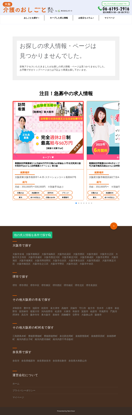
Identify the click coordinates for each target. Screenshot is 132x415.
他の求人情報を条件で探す (32, 235)
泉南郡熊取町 (82, 336)
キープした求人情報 (59, 17)
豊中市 (27, 308)
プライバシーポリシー (24, 390)
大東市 (67, 311)
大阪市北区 (72, 263)
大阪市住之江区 (41, 263)
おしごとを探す (31, 17)
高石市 (24, 314)
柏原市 (93, 311)
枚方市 (91, 308)
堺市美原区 (91, 285)
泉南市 (56, 314)
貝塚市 (73, 308)
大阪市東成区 (87, 257)
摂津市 (16, 314)
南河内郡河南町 (43, 339)
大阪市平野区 (57, 263)
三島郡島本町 (19, 336)
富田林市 (23, 311)
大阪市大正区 (107, 254)
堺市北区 (79, 285)
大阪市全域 (18, 254)
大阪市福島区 (48, 254)
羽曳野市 (103, 311)
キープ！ (48, 157)
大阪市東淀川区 (70, 257)
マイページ (109, 17)
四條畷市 (66, 314)
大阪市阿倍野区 (43, 260)
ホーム (16, 383)
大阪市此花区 (64, 254)
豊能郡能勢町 (51, 336)
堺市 (15, 285)
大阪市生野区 (102, 257)
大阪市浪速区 (35, 257)
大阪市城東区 (26, 260)
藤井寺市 (34, 314)
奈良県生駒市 (59, 360)
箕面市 (84, 311)
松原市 (58, 311)
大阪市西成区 (93, 260)
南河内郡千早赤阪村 (63, 339)
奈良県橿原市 (28, 360)
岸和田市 (17, 308)
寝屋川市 (34, 311)
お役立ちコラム (86, 17)
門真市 (113, 311)
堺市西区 (57, 285)
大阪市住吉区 (59, 260)
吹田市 (44, 308)
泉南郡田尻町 (98, 336)
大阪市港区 (92, 254)
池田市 (36, 308)
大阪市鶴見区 (24, 263)
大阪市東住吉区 (77, 260)
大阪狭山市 (87, 314)
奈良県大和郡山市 (78, 360)
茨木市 (100, 308)
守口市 (82, 308)
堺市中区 (34, 285)
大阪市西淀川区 (52, 257)
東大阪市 (45, 314)
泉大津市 (54, 308)
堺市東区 (45, 285)
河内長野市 (47, 311)
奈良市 (16, 360)
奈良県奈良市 (44, 360)
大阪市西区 (79, 254)
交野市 (76, 314)
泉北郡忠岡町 (66, 336)
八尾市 (109, 308)
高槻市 (64, 308)
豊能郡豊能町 (35, 336)
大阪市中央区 (86, 263)
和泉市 (76, 311)
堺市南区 (68, 285)
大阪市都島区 (33, 254)
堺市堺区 (23, 285)
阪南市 (98, 314)
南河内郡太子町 (25, 339)
